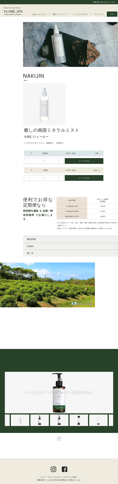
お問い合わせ (108, 468)
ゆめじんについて (46, 14)
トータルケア (50, 463)
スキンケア (49, 457)
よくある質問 (12, 457)
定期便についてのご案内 (104, 456)
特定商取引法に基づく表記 (103, 465)
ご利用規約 (109, 459)
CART (112, 14)
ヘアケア (48, 453)
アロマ (47, 466)
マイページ (99, 14)
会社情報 (10, 460)
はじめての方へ (13, 453)
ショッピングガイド (82, 14)
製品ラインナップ (64, 14)
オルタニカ (49, 469)
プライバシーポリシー (105, 462)
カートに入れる (103, 106)
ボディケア (49, 460)
